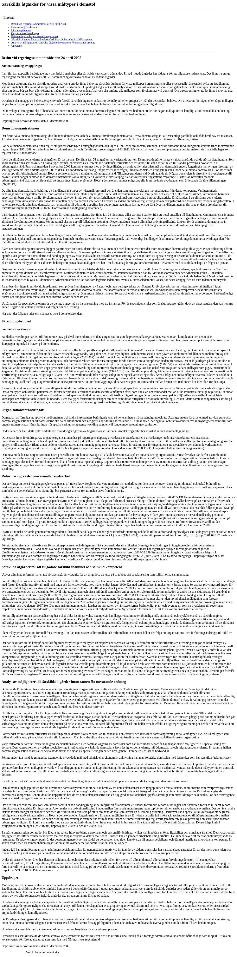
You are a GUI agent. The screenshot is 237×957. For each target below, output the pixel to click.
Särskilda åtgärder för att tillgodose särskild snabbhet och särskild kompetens (52, 39)
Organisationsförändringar (25, 33)
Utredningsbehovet (21, 30)
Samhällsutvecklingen (16, 329)
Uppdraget (16, 45)
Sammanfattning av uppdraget (22, 65)
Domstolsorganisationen (24, 27)
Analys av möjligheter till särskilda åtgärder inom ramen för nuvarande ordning (53, 42)
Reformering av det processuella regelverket (34, 36)
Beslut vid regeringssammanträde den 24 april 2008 (38, 24)
